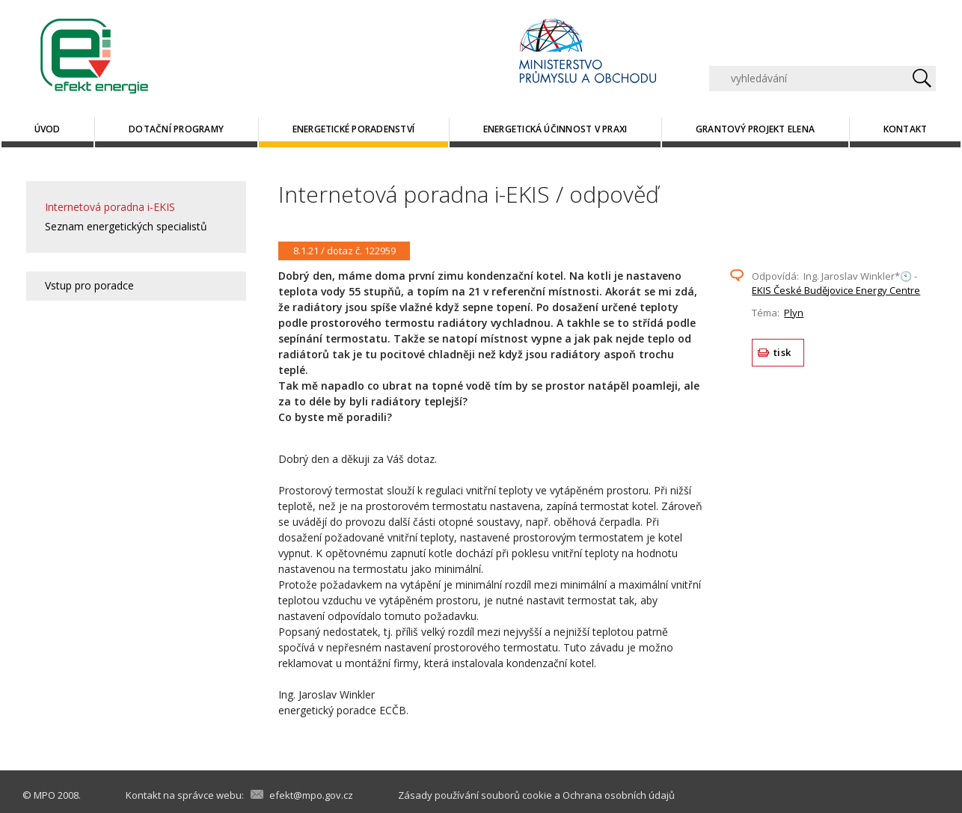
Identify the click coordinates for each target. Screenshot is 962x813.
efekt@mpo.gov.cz (311, 795)
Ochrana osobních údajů (619, 795)
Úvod (47, 129)
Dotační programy (176, 129)
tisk (782, 352)
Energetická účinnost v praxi (555, 129)
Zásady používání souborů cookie (475, 795)
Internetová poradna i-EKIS (110, 207)
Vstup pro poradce (89, 285)
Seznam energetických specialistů (126, 226)
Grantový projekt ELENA (755, 129)
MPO (44, 795)
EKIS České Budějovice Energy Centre (836, 290)
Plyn (793, 312)
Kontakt (905, 129)
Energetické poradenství (353, 129)
